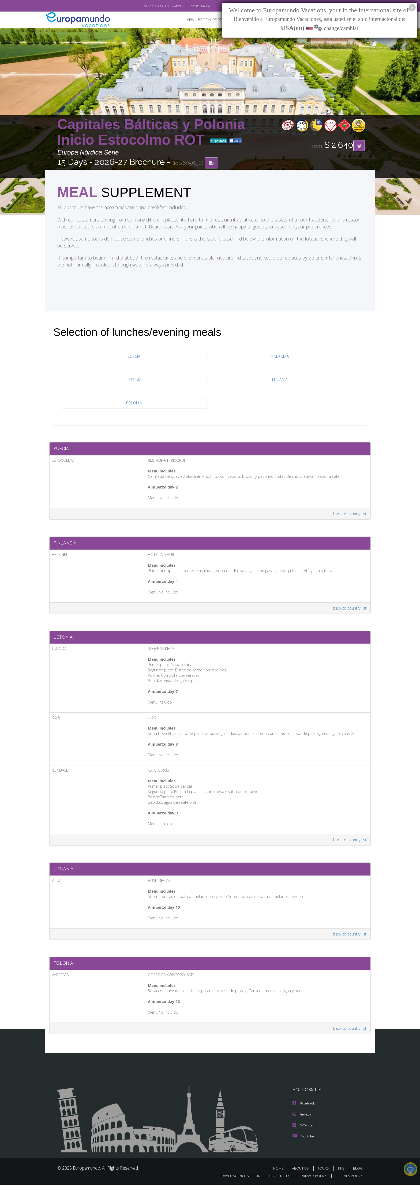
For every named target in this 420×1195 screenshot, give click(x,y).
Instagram (304, 1125)
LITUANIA (280, 380)
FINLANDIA (280, 357)
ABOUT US (302, 1178)
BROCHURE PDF (207, 20)
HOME (280, 1178)
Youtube (303, 1146)
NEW (185, 20)
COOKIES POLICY (348, 1186)
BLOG (219, 6)
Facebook (304, 1114)
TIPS (342, 1178)
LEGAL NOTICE (277, 1186)
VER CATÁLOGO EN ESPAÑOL (150, 6)
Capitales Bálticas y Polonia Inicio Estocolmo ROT (151, 132)
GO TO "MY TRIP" (193, 6)
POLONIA (134, 403)
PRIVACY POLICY (311, 1186)
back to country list (349, 516)
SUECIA (134, 357)
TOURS (324, 1178)
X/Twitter (303, 1135)
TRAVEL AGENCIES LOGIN (235, 1186)
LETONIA (134, 380)
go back (218, 141)
